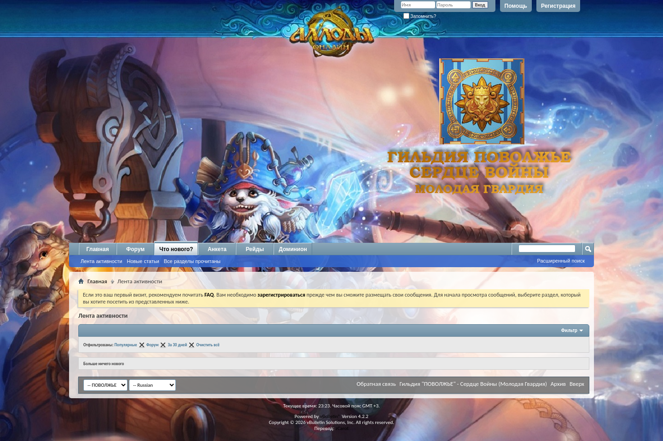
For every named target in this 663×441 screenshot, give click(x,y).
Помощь (516, 6)
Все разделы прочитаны (192, 261)
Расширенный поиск (561, 260)
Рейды (255, 249)
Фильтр (569, 330)
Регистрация (558, 6)
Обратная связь (375, 383)
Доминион (293, 249)
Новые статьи (143, 261)
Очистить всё (208, 344)
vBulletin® (330, 416)
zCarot (342, 428)
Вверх (577, 383)
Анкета (217, 249)
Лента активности (101, 261)
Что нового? (176, 249)
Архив (558, 383)
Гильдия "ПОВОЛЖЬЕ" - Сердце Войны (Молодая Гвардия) (473, 383)
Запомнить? (419, 16)
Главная (98, 249)
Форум (135, 249)
